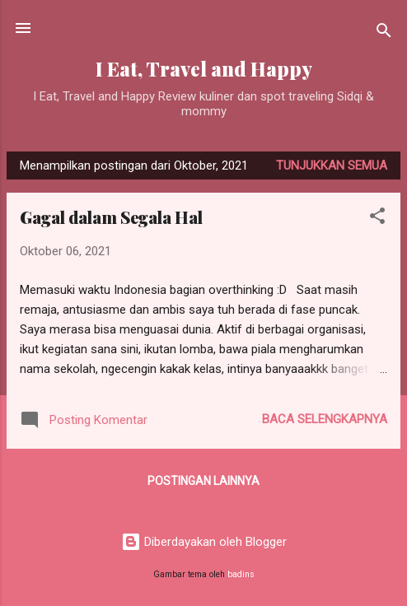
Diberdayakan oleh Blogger (204, 541)
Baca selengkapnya (324, 419)
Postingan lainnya (203, 480)
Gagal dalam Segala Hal (111, 217)
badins (241, 574)
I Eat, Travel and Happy (204, 69)
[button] (377, 218)
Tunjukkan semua (331, 165)
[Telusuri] (384, 33)
